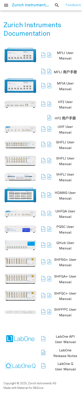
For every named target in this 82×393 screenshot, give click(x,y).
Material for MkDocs (30, 388)
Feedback (73, 5)
